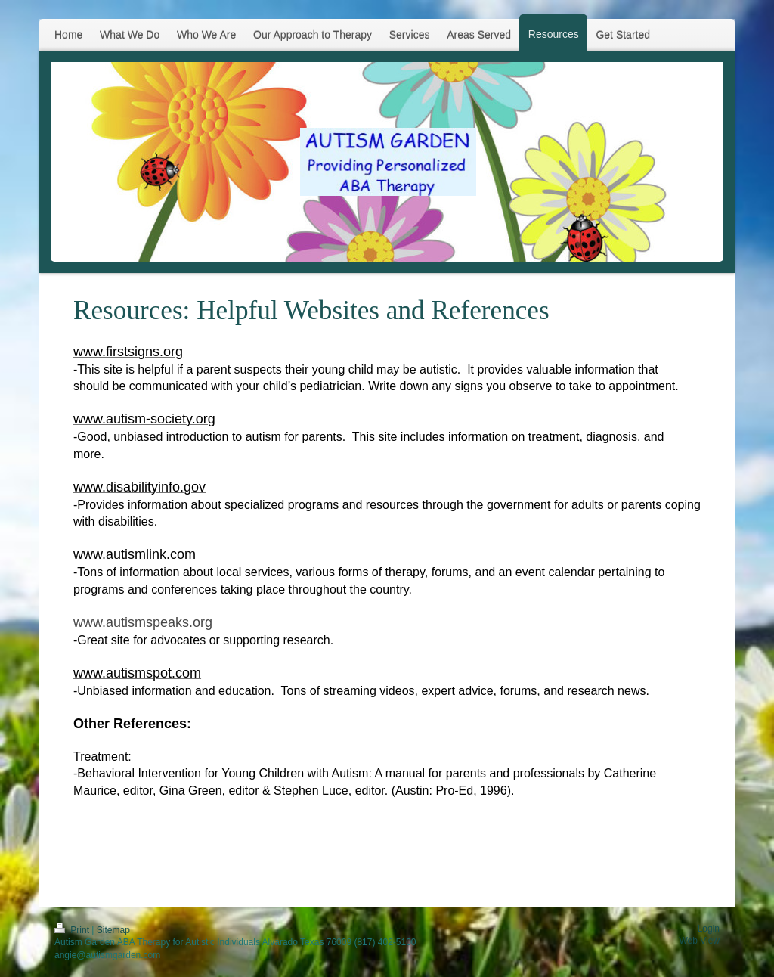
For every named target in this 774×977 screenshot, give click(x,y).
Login (709, 928)
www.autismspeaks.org (142, 622)
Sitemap (113, 930)
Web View (699, 940)
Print (72, 930)
